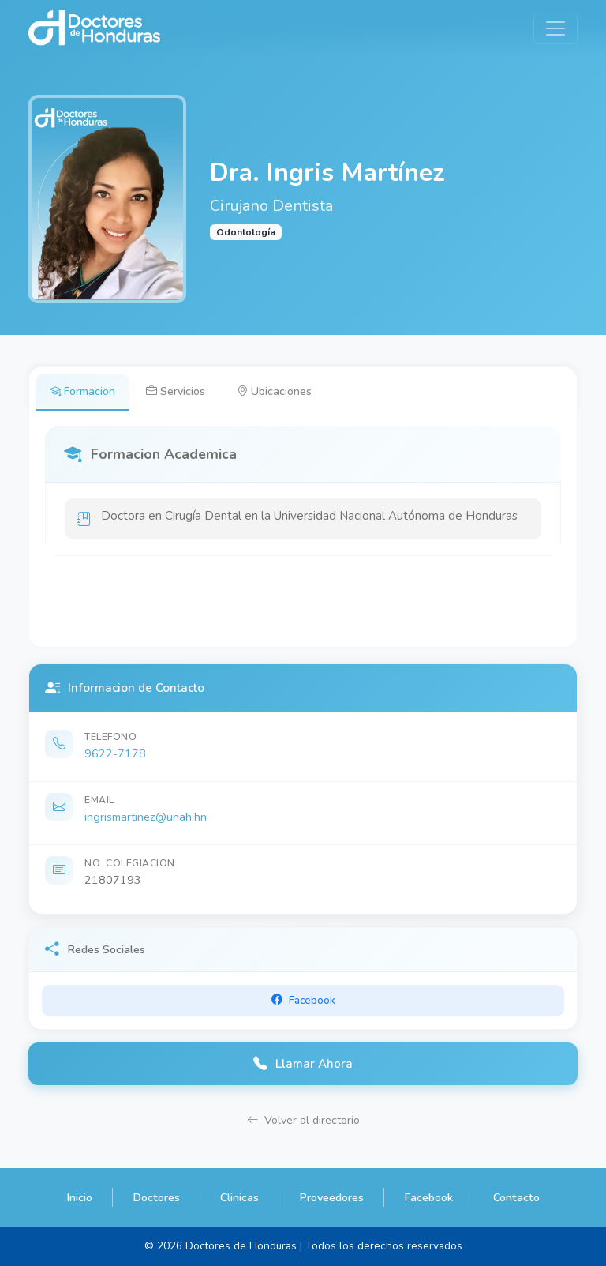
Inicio (79, 1197)
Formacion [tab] (82, 391)
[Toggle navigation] (555, 28)
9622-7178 (115, 754)
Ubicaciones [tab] (275, 391)
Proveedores (331, 1197)
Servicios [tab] (176, 391)
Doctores (156, 1197)
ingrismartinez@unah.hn (145, 817)
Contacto (516, 1197)
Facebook (428, 1197)
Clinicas (239, 1197)
